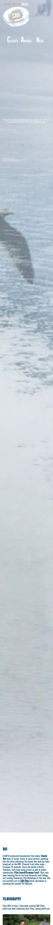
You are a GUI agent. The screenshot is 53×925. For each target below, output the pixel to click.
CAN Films (24, 880)
